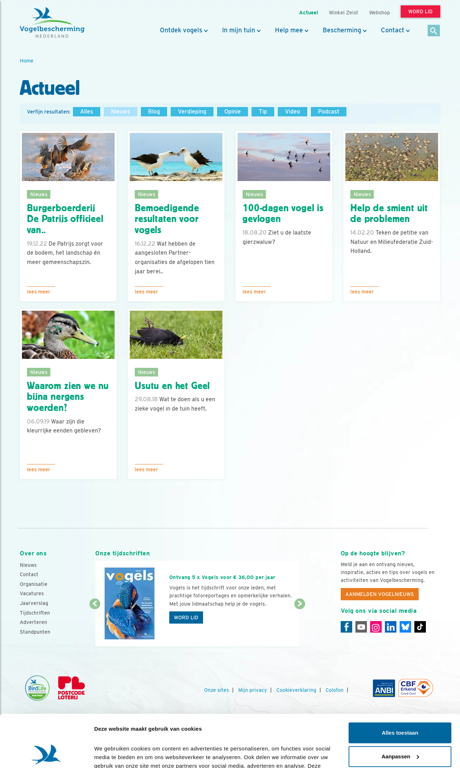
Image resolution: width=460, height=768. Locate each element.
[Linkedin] (390, 627)
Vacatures (32, 593)
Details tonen (111, 754)
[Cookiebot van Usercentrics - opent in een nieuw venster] (46, 754)
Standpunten (35, 632)
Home (26, 60)
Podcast (328, 111)
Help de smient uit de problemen (389, 214)
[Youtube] (361, 627)
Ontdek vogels (181, 30)
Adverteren (33, 622)
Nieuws (120, 111)
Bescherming (342, 30)
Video (292, 111)
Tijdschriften (35, 613)
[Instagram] (376, 627)
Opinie (232, 111)
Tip (263, 111)
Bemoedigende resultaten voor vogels (167, 219)
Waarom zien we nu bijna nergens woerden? (68, 396)
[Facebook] (346, 627)
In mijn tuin (238, 30)
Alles (86, 111)
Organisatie (33, 584)
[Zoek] (434, 31)
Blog (154, 111)
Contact (392, 30)
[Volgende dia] (299, 626)
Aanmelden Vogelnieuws (379, 594)
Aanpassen (400, 707)
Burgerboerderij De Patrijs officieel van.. (65, 219)
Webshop (379, 12)
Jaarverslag (34, 603)
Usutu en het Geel (172, 385)
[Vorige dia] (94, 626)
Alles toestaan (400, 684)
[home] (52, 22)
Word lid (186, 617)
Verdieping (192, 111)
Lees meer (38, 292)
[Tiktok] (420, 627)
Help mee (289, 30)
